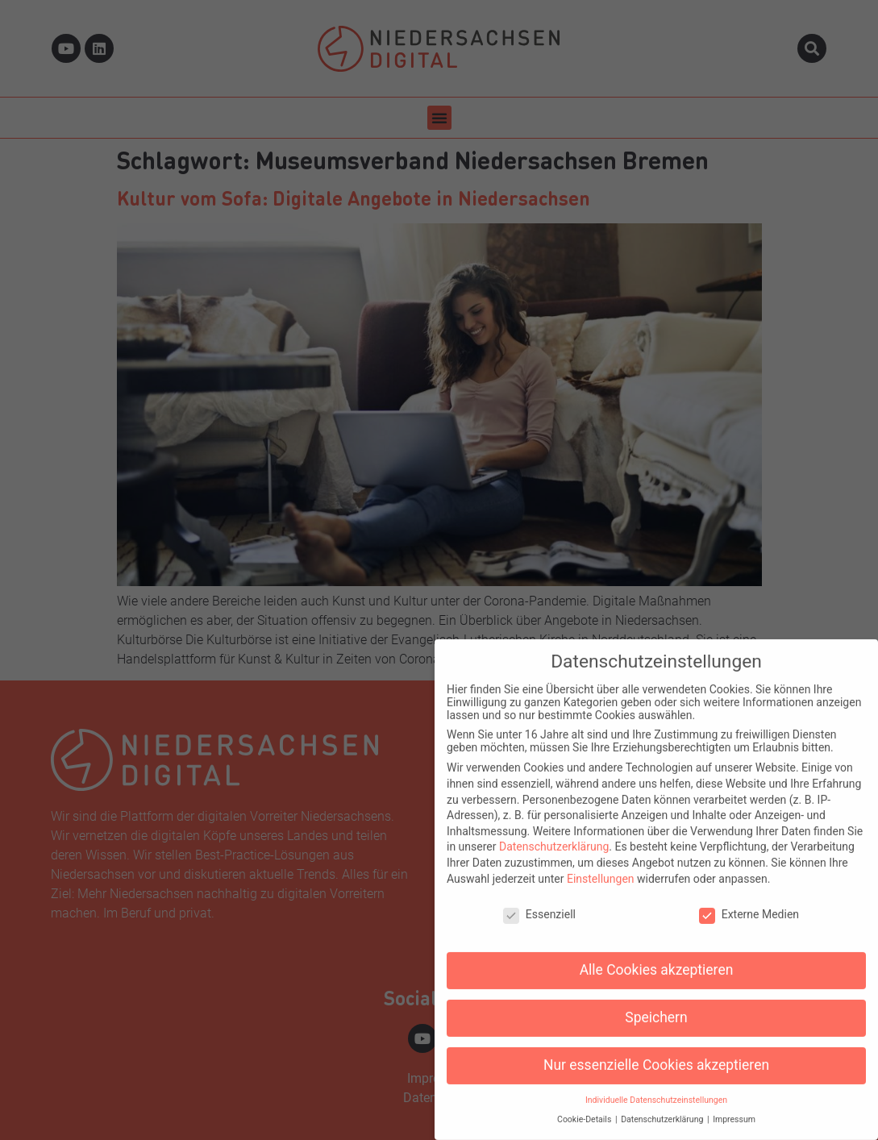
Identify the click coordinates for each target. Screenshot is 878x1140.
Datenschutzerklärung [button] (663, 1110)
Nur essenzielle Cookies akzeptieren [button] (656, 1054)
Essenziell (539, 904)
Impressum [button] (734, 1110)
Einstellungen (601, 868)
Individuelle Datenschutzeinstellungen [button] (656, 1089)
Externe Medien (749, 904)
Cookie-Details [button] (585, 1110)
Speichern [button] (656, 1007)
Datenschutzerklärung (554, 836)
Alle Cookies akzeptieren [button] (657, 959)
